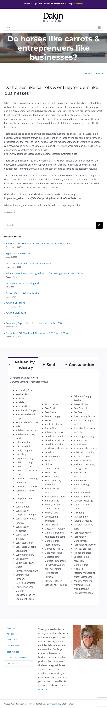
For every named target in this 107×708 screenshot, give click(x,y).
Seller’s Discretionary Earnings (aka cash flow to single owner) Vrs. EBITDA (44, 273)
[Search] (99, 225)
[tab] (23, 364)
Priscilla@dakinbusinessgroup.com (53, 3)
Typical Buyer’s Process (18, 253)
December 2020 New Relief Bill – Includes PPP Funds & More (37, 333)
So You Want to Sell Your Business (24, 293)
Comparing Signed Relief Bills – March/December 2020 (34, 323)
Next (98, 73)
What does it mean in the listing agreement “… (30, 263)
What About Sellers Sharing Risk (22, 283)
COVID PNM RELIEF (15, 303)
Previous (88, 73)
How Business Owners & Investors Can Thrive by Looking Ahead (39, 243)
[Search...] (50, 225)
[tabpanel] (53, 488)
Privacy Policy (55, 704)
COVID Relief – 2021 (16, 313)
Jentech (71, 704)
